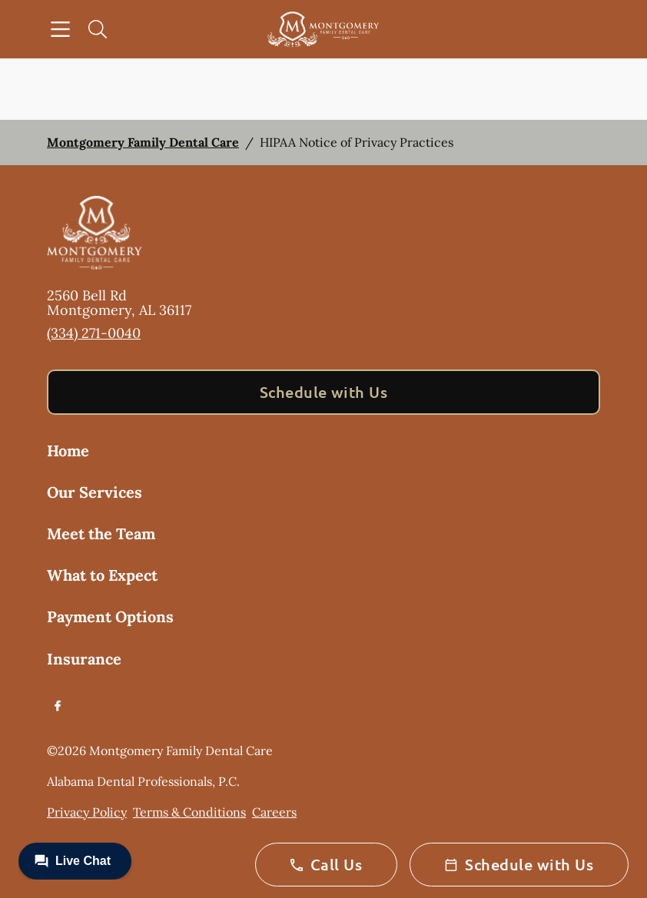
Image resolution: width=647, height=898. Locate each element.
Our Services (94, 492)
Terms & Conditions (189, 812)
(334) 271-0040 (94, 333)
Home (68, 450)
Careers (274, 812)
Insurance (84, 658)
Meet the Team (101, 533)
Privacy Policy (87, 812)
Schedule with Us (324, 392)
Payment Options (110, 616)
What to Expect (102, 575)
